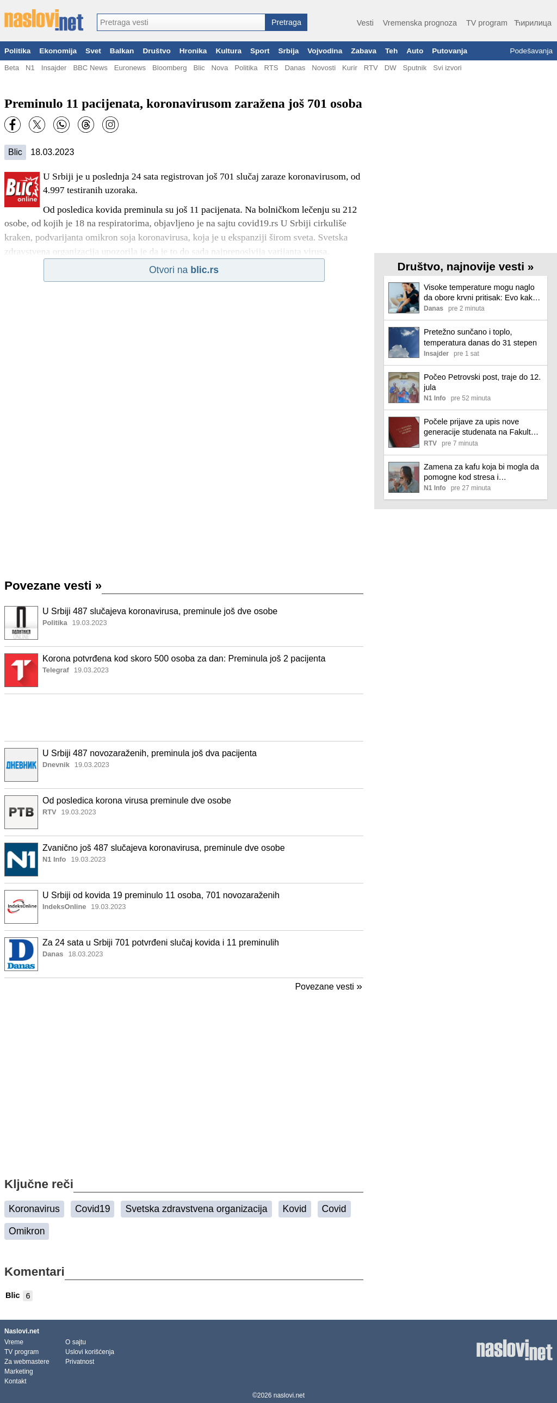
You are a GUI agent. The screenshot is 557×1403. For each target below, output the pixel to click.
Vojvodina (324, 51)
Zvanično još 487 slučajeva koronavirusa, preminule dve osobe (163, 847)
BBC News (90, 68)
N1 (30, 68)
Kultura (228, 51)
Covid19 (92, 1208)
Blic (199, 68)
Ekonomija (58, 51)
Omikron (27, 1231)
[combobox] (181, 22)
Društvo (156, 51)
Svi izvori (447, 68)
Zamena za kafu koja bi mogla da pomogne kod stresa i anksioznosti (481, 472)
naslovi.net (289, 1395)
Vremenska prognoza (420, 22)
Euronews (130, 68)
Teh (391, 51)
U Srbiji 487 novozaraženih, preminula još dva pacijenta (149, 753)
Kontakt (15, 1381)
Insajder (54, 68)
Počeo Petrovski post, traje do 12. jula (482, 382)
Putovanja (449, 51)
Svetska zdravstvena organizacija (196, 1208)
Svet (93, 51)
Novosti (324, 68)
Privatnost (79, 1361)
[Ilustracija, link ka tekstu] (21, 624)
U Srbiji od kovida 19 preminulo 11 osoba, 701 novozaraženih (161, 895)
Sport (260, 51)
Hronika (193, 51)
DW (391, 68)
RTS (271, 68)
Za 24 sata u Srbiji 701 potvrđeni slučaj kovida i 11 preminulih (160, 942)
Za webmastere (26, 1361)
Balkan (122, 51)
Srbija (288, 51)
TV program (487, 22)
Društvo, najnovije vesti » (466, 266)
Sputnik (415, 68)
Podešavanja (531, 51)
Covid (334, 1208)
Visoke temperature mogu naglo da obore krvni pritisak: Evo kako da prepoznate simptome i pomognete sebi (480, 293)
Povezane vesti (53, 585)
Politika (17, 51)
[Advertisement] (183, 717)
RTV (371, 68)
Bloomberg (169, 68)
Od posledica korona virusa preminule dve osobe (136, 800)
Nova (220, 68)
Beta (11, 68)
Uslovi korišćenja (89, 1352)
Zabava (363, 51)
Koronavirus (34, 1208)
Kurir (349, 68)
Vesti (365, 22)
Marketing (18, 1371)
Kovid (295, 1208)
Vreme (13, 1342)
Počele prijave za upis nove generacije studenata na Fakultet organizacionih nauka (480, 427)
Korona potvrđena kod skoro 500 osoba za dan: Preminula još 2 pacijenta (183, 658)
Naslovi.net (21, 1331)
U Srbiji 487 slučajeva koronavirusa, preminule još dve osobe (159, 611)
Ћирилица (533, 22)
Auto (414, 51)
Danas (294, 68)
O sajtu (75, 1342)
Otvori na (184, 269)
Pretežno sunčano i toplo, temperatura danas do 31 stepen (480, 337)
